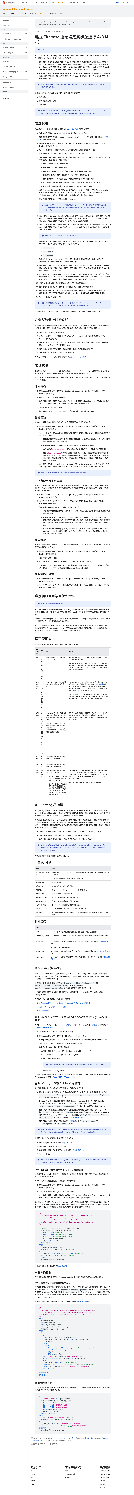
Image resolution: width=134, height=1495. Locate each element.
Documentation (10, 9)
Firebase (37, 31)
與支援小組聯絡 (105, 1471)
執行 (32, 2)
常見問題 (102, 1484)
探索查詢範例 (44, 1011)
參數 (72, 129)
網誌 (117, 2)
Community (71, 2)
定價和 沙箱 (45, 1027)
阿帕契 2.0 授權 (88, 1438)
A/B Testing (27, 9)
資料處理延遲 (69, 205)
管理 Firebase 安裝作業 (78, 357)
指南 (32, 1471)
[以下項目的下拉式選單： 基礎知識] (17, 13)
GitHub (33, 1484)
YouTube (68, 1481)
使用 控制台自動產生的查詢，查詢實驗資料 (79, 1132)
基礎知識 (12, 13)
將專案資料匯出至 (62, 1077)
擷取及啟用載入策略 (47, 87)
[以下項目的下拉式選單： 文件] (63, 2)
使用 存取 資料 (53, 1007)
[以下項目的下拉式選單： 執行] (36, 2)
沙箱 (64, 1025)
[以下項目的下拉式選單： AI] (25, 13)
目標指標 (72, 1121)
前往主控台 (126, 2)
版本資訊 (102, 1481)
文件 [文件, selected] (59, 2)
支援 (83, 2)
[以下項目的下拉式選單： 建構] (27, 2)
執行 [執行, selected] (41, 13)
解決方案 (44, 2)
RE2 (101, 663)
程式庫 (33, 1481)
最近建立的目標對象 (79, 690)
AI (22, 13)
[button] (12, 20)
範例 (61, 13)
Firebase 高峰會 (70, 1474)
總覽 (4, 13)
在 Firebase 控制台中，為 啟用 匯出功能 (64, 1003)
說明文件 (67, 1162)
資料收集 (97, 1065)
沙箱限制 (95, 1025)
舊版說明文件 (104, 1488)
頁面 (59, 306)
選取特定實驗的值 (76, 1117)
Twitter (67, 1477)
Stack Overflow (105, 1474)
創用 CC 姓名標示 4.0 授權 (65, 1438)
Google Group (104, 1477)
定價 (52, 2)
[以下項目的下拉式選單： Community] (78, 2)
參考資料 (53, 13)
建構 (23, 2)
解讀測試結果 (83, 1301)
